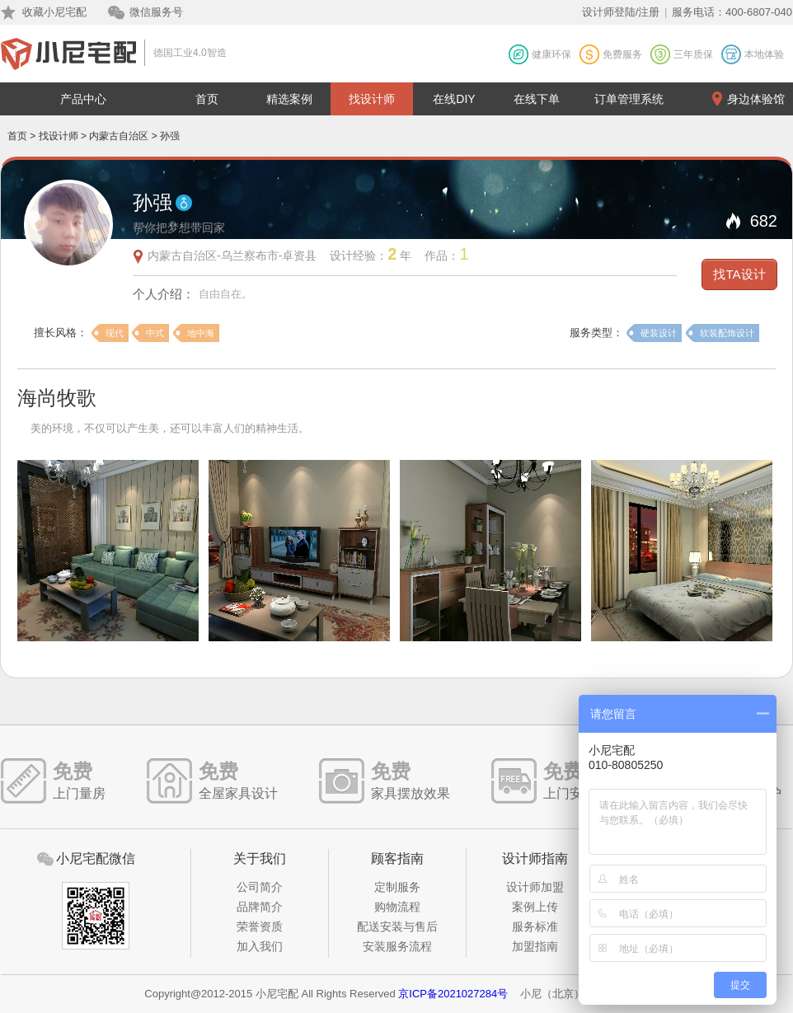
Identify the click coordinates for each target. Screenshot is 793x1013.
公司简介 (260, 886)
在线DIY (454, 99)
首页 (206, 99)
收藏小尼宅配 (54, 12)
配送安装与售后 (397, 926)
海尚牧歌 (56, 398)
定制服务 (397, 886)
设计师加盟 (535, 886)
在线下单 (537, 99)
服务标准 (535, 926)
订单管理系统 (629, 99)
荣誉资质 (260, 926)
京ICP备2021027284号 (453, 993)
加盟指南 (535, 946)
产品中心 (83, 99)
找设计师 (372, 99)
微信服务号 (156, 12)
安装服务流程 (397, 946)
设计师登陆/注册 (621, 12)
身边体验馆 (756, 99)
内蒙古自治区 (118, 136)
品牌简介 (260, 906)
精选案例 (289, 99)
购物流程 (397, 906)
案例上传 (535, 906)
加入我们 (260, 946)
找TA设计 (739, 274)
